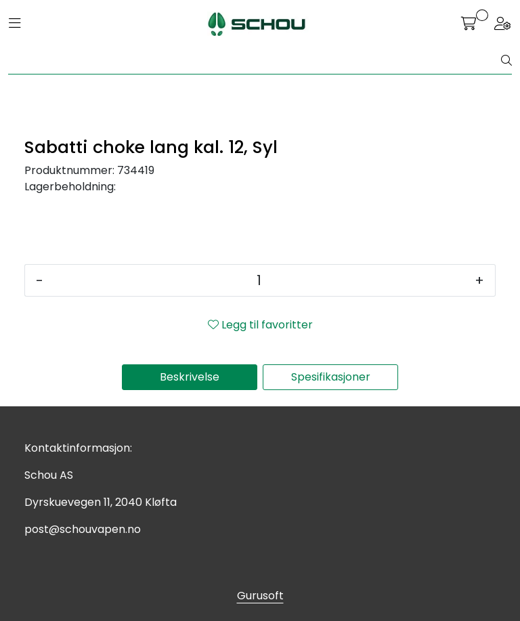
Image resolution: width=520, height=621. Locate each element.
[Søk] (255, 60)
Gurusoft (260, 595)
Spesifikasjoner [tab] (330, 377)
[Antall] (258, 280)
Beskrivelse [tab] (189, 377)
